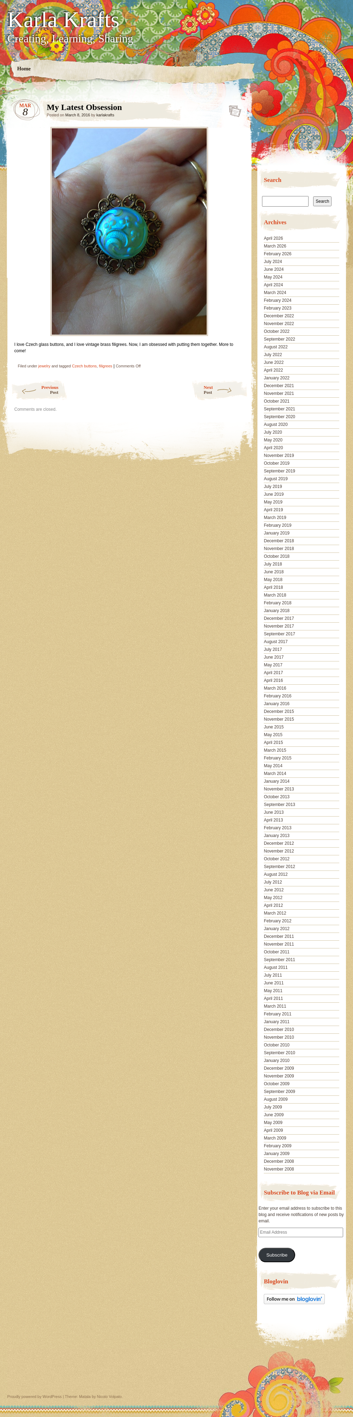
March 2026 (275, 246)
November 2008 (279, 1169)
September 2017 (279, 633)
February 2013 (277, 827)
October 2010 (277, 1045)
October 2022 (277, 331)
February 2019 (277, 525)
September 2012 (279, 866)
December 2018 (279, 540)
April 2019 (273, 509)
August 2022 (275, 346)
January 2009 (277, 1153)
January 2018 (277, 610)
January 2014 (277, 781)
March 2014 (275, 773)
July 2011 (273, 975)
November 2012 (279, 851)
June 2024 (274, 269)
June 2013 (274, 812)
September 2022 (279, 339)
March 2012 (275, 913)
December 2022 (279, 315)
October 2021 (277, 401)
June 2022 (274, 362)
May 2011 (273, 990)
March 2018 (275, 595)
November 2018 (279, 548)
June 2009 (274, 1114)
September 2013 (279, 804)
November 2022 (279, 323)
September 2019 (279, 471)
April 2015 (273, 742)
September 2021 (279, 409)
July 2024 (273, 261)
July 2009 (273, 1107)
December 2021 (279, 385)
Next (226, 390)
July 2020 (273, 432)
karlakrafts (105, 115)
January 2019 (277, 533)
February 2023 (277, 308)
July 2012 (273, 882)
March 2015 (275, 750)
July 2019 (273, 486)
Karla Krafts (63, 20)
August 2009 (275, 1099)
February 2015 (277, 758)
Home (24, 69)
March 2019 (275, 517)
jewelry (44, 366)
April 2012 (273, 905)
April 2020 (273, 447)
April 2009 (273, 1130)
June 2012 (274, 889)
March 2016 (275, 688)
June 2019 (274, 494)
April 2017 (273, 672)
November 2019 (279, 455)
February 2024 (277, 300)
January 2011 (277, 1021)
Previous (35, 390)
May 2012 (273, 897)
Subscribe (276, 1255)
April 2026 (273, 238)
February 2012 (277, 920)
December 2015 (279, 711)
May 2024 (273, 277)
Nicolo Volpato (109, 1396)
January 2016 (277, 703)
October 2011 (277, 951)
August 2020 (275, 424)
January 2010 (277, 1060)
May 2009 (273, 1122)
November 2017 (279, 626)
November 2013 (279, 789)
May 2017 (273, 664)
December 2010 (279, 1029)
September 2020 (279, 416)
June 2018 (274, 571)
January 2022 (277, 377)
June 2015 (274, 727)
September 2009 (279, 1091)
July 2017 (273, 649)
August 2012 (275, 874)
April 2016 (273, 680)
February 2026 (277, 253)
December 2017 (279, 618)
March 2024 (275, 292)
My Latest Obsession (233, 109)
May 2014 (273, 765)
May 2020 (273, 440)
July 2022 (273, 354)
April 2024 (273, 284)
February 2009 (277, 1145)
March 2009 (275, 1138)
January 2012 (277, 928)
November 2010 (279, 1037)
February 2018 (277, 602)
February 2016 (277, 696)
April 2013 (273, 820)
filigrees (105, 366)
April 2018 (273, 587)
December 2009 (279, 1068)
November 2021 (279, 393)
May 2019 (273, 502)
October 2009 (277, 1083)
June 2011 (274, 983)
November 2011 (279, 944)
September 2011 (279, 959)
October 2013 (277, 796)
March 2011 (275, 1006)
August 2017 (275, 641)
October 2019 (277, 463)
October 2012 (277, 858)
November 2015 (279, 719)
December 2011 (279, 936)
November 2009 (279, 1076)
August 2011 (275, 967)
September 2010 (279, 1052)
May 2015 (273, 734)
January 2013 (277, 835)
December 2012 (279, 843)
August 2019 (275, 478)
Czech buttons (84, 366)
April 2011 (273, 998)
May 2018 (273, 579)
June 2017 (274, 657)
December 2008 (279, 1161)
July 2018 (273, 564)
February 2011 (277, 1014)
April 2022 (273, 370)
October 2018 (277, 556)
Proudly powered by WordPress (34, 1396)
